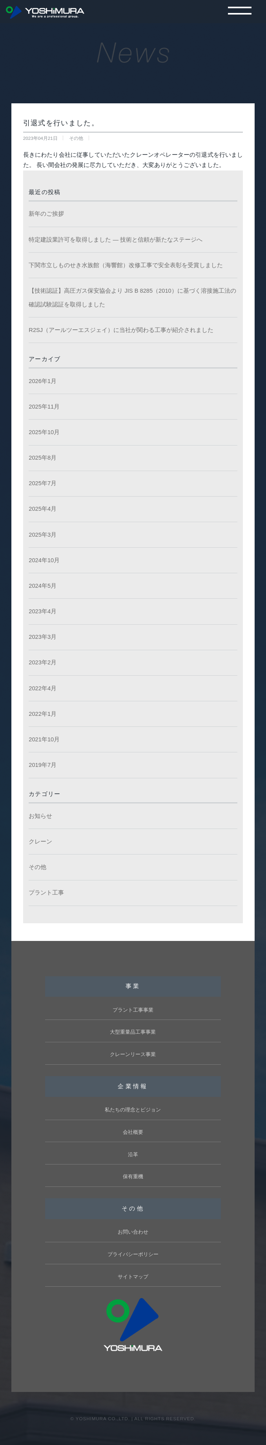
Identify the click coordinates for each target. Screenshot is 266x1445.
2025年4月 (42, 509)
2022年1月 (42, 714)
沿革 (133, 1154)
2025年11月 (44, 406)
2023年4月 (42, 611)
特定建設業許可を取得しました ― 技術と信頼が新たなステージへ (115, 240)
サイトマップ (133, 1277)
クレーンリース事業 (133, 1054)
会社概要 (133, 1132)
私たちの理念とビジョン (133, 1110)
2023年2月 (42, 662)
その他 (37, 867)
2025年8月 (42, 458)
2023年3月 (42, 637)
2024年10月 (44, 560)
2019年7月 (42, 765)
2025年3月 (42, 535)
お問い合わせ (133, 1232)
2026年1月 (42, 381)
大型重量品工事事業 (133, 1032)
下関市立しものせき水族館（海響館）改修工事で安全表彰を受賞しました (126, 265)
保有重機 (133, 1176)
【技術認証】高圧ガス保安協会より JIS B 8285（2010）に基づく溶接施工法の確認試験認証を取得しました (132, 298)
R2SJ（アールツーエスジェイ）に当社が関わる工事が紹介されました (121, 330)
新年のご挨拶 (46, 214)
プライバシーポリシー (133, 1254)
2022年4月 (42, 688)
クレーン (40, 841)
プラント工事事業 (133, 1010)
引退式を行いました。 (61, 123)
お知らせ (40, 816)
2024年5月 (42, 586)
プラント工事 (46, 892)
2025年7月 (42, 483)
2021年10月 (44, 739)
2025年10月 (44, 432)
